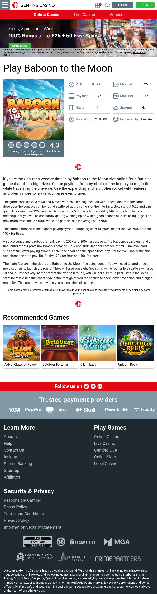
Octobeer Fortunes (55, 364)
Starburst (129, 574)
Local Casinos (106, 463)
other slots (114, 202)
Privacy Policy (16, 520)
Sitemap (11, 470)
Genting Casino (29, 570)
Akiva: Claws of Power (20, 364)
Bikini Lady (88, 364)
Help (8, 443)
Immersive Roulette (16, 582)
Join (145, 5)
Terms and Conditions (24, 513)
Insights (11, 456)
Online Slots (105, 456)
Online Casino (46, 14)
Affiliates (12, 477)
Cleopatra (38, 578)
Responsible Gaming (22, 500)
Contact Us (14, 450)
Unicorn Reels (128, 364)
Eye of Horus (53, 578)
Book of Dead (21, 578)
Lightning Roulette (137, 578)
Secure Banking (18, 463)
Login (122, 5)
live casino (52, 574)
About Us (12, 436)
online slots (33, 574)
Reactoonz (69, 578)
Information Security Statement (32, 527)
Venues (116, 14)
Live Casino (84, 14)
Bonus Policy (15, 506)
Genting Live (105, 450)
